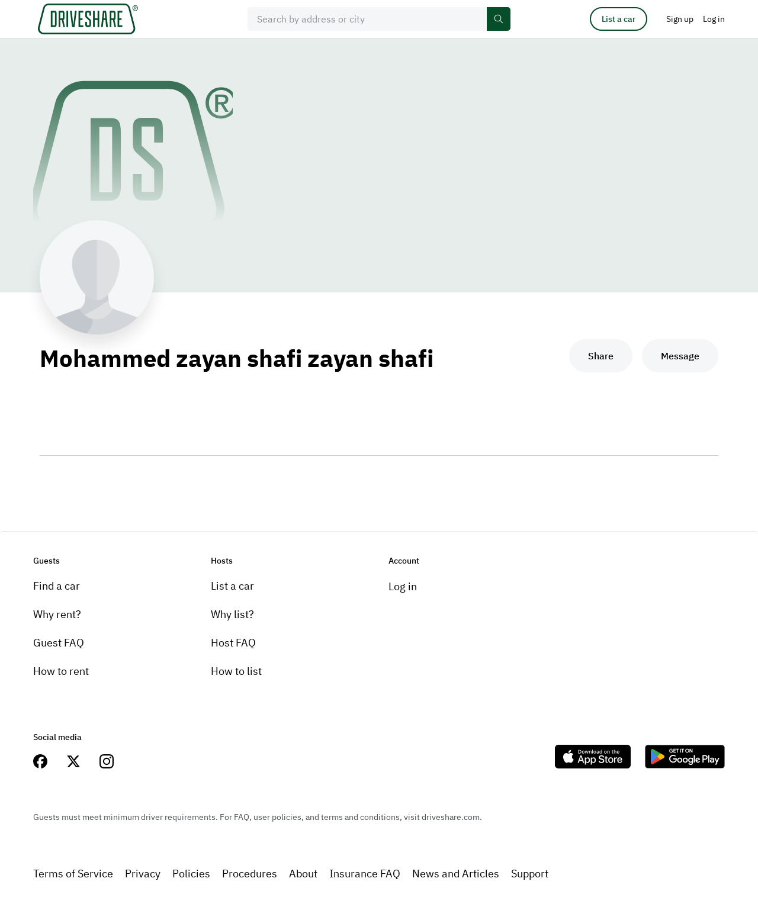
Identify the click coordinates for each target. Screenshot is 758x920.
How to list (236, 671)
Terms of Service (73, 873)
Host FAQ (233, 642)
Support (529, 873)
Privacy (142, 873)
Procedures (249, 873)
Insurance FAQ (364, 873)
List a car (618, 19)
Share (601, 356)
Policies (191, 873)
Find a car (56, 586)
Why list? (232, 614)
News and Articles (455, 873)
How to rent (61, 671)
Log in (402, 586)
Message (680, 356)
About (303, 873)
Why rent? (57, 614)
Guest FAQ (58, 642)
